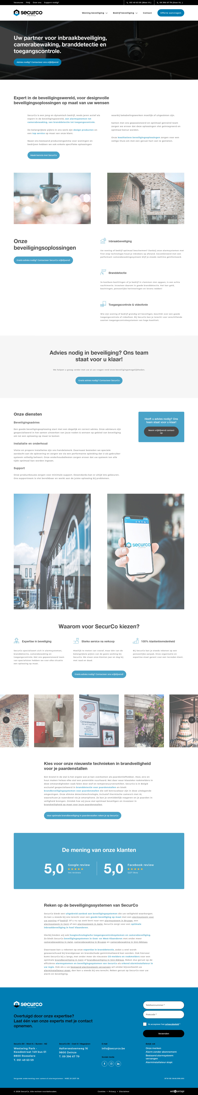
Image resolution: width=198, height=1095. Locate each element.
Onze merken (153, 1048)
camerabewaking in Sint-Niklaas (128, 945)
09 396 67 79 (170, 2)
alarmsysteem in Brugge (119, 924)
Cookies (101, 1091)
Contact (147, 13)
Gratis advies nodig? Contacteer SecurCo (99, 383)
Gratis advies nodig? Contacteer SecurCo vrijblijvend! (43, 263)
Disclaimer (124, 1091)
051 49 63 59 (139, 2)
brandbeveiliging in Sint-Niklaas (105, 963)
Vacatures (18, 2)
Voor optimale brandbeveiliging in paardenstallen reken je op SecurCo (82, 818)
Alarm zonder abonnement (161, 1051)
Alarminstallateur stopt (159, 1062)
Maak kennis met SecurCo (43, 158)
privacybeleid (172, 1024)
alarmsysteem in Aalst (90, 927)
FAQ (28, 2)
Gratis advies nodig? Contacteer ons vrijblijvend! (99, 677)
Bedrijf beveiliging (125, 13)
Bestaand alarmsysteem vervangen (159, 1057)
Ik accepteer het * (164, 1024)
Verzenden (163, 1033)
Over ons (37, 2)
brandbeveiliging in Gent (69, 963)
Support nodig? (51, 2)
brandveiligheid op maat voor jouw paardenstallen (73, 808)
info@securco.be (113, 1048)
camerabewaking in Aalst (58, 945)
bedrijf (64, 924)
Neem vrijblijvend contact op (161, 435)
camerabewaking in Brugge (90, 945)
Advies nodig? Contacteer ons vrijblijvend (37, 62)
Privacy (112, 1091)
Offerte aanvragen (170, 13)
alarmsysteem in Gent (56, 927)
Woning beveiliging (95, 13)
